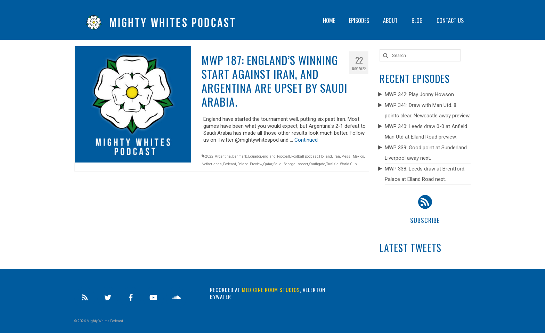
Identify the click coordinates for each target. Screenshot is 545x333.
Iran (336, 156)
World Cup (348, 164)
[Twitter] (107, 298)
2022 (209, 156)
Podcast (229, 164)
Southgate (317, 164)
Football (283, 156)
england (269, 156)
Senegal (290, 164)
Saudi (278, 164)
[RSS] (84, 298)
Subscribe (425, 220)
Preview (256, 164)
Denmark (239, 156)
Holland (325, 156)
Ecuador (254, 156)
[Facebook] (130, 298)
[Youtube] (153, 298)
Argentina (223, 156)
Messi (346, 156)
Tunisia (332, 164)
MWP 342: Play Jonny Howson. (420, 94)
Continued (306, 140)
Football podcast (304, 156)
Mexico (358, 156)
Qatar (267, 164)
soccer (303, 164)
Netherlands (212, 164)
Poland (243, 164)
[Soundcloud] (176, 298)
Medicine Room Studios (271, 289)
